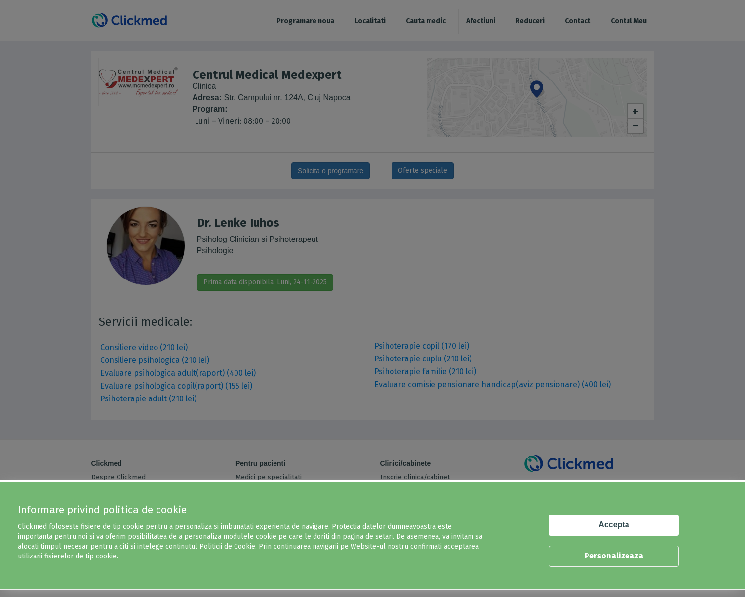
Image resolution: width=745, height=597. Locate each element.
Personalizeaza (614, 555)
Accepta (613, 524)
